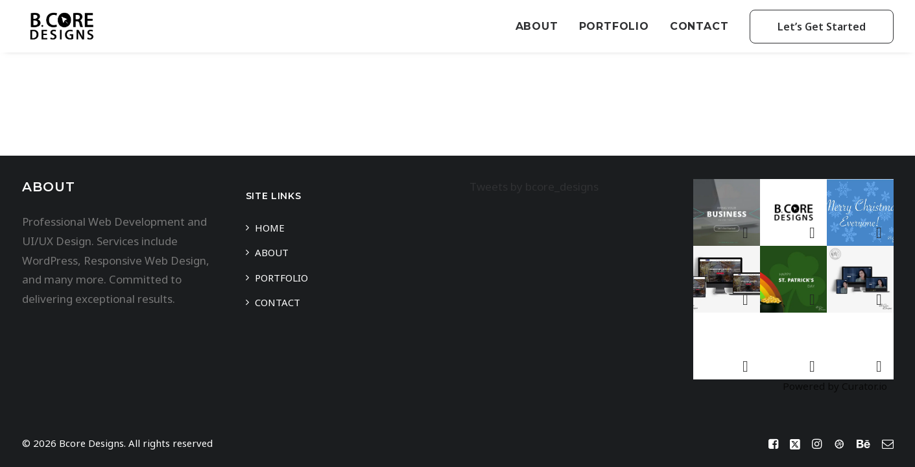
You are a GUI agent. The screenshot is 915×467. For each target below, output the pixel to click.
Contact (699, 26)
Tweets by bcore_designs (534, 186)
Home (270, 227)
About (537, 26)
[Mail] (888, 444)
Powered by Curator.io (835, 385)
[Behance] (863, 444)
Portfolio (614, 26)
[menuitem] (541, 26)
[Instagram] (817, 444)
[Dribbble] (839, 444)
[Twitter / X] (795, 444)
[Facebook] (773, 444)
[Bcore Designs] (61, 26)
